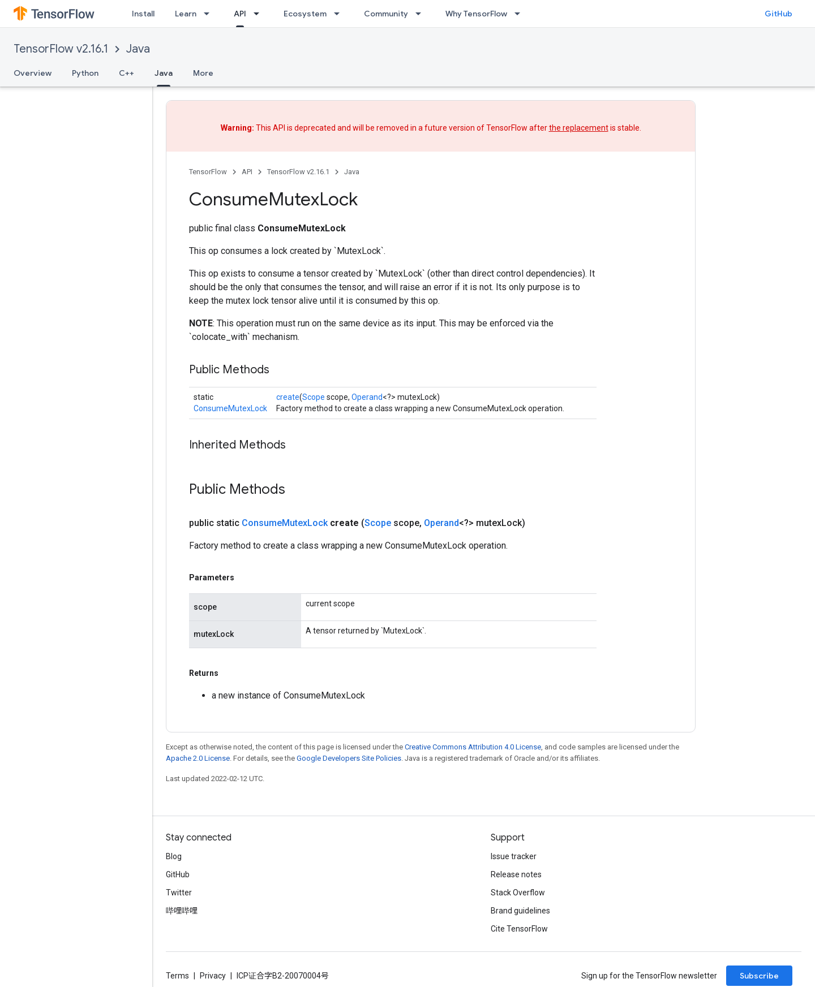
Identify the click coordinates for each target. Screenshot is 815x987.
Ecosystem (305, 13)
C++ (126, 73)
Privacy (213, 975)
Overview (33, 73)
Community (386, 13)
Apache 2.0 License (198, 758)
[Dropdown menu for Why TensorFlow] (520, 13)
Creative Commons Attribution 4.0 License (473, 747)
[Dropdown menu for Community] (421, 13)
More (203, 73)
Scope (313, 397)
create (287, 397)
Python (85, 73)
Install (143, 13)
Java (138, 49)
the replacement (578, 127)
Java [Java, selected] (164, 73)
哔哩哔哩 (182, 910)
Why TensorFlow (476, 13)
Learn (185, 13)
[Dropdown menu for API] (259, 13)
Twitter (179, 892)
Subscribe (759, 976)
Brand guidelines (520, 910)
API (247, 171)
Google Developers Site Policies (349, 758)
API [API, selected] (240, 13)
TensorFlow (208, 171)
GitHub (778, 13)
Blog (174, 856)
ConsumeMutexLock (230, 408)
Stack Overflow (518, 892)
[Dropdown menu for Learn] (210, 13)
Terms (177, 975)
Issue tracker (514, 856)
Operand (367, 397)
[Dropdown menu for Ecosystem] (340, 13)
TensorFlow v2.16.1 (61, 49)
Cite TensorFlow (519, 928)
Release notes (516, 874)
